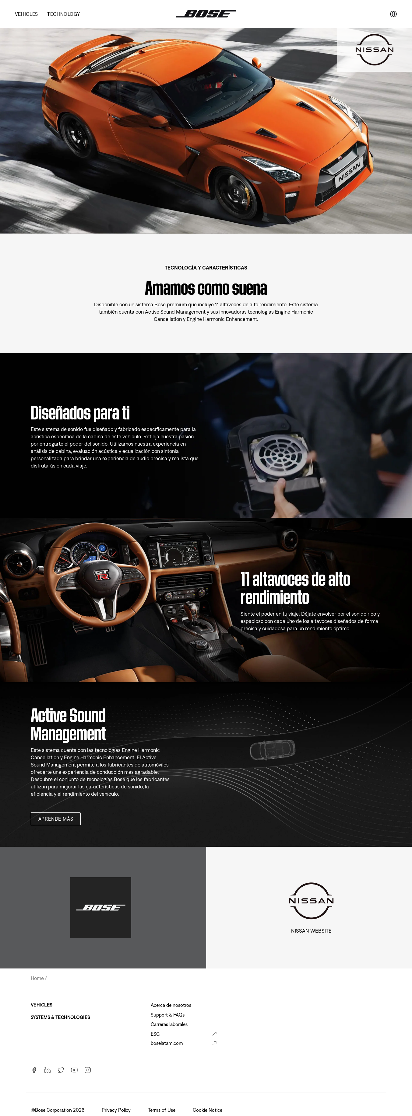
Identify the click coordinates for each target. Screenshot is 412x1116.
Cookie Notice (208, 1110)
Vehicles (26, 14)
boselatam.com (167, 1043)
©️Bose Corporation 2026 (58, 1110)
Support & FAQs (168, 1014)
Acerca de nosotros (171, 1005)
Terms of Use (162, 1110)
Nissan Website (311, 931)
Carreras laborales (169, 1024)
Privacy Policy (117, 1110)
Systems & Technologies (60, 1017)
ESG (155, 1034)
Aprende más (55, 819)
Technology (63, 14)
